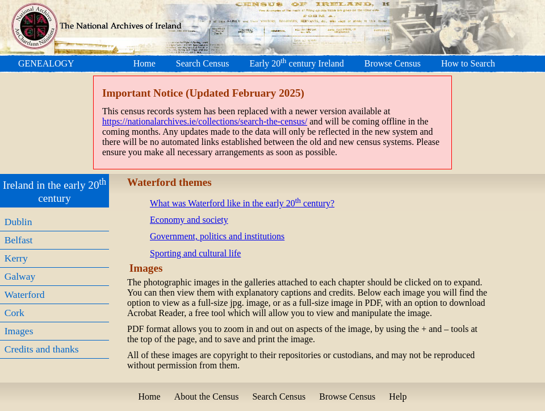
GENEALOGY (46, 63)
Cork (14, 312)
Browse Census (392, 63)
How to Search (468, 63)
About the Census (206, 396)
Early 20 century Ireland (297, 63)
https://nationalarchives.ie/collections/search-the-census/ (204, 121)
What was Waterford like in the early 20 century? (242, 203)
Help (397, 396)
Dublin (18, 221)
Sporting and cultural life (195, 253)
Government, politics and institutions (217, 236)
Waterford (25, 294)
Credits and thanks (42, 349)
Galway (20, 276)
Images (19, 331)
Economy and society (189, 220)
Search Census (202, 63)
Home (144, 63)
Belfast (19, 240)
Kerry (16, 258)
